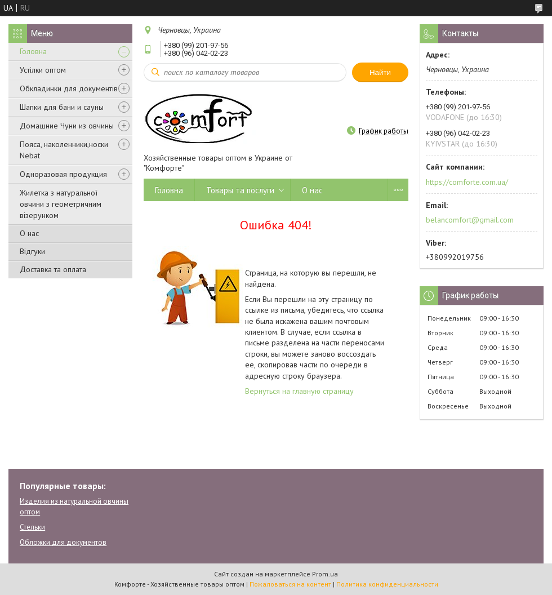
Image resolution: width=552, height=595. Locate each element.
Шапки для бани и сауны (62, 107)
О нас (29, 233)
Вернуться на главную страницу (299, 391)
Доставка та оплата (53, 269)
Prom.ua (325, 574)
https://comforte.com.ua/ (467, 182)
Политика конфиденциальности (387, 584)
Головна (33, 51)
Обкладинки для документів (69, 88)
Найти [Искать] (380, 72)
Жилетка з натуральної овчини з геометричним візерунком (60, 204)
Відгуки (32, 251)
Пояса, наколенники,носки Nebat (64, 150)
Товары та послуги (240, 190)
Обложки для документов (63, 542)
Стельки (32, 527)
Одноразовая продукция (63, 174)
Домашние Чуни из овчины (67, 126)
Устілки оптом (43, 70)
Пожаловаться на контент (290, 584)
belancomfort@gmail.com (470, 220)
